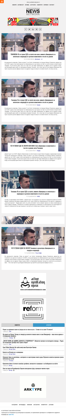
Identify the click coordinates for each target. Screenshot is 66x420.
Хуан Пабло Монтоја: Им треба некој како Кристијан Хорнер (19, 347)
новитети (44, 404)
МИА (38, 196)
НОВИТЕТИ (17, 325)
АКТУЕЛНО (48, 325)
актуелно (36, 404)
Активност (21, 5)
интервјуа (22, 404)
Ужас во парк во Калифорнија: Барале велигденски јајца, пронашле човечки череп (26, 368)
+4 (41, 59)
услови (51, 404)
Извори (14, 5)
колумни (14, 404)
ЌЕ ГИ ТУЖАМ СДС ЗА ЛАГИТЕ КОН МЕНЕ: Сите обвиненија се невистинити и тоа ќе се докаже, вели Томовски (33, 147)
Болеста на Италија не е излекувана (13, 352)
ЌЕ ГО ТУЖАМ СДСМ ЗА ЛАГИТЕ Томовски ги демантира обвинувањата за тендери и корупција (33, 249)
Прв (10, 331)
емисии (29, 404)
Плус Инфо (38, 253)
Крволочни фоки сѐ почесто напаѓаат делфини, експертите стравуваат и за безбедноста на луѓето (30, 363)
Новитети (39, 5)
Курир (38, 105)
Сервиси (45, 5)
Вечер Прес (12, 349)
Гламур (11, 338)
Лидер (38, 150)
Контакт (51, 5)
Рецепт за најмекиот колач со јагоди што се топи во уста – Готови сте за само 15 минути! (28, 329)
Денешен (37, 59)
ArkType (11, 414)
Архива (27, 5)
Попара (11, 360)
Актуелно (33, 5)
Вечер (10, 365)
